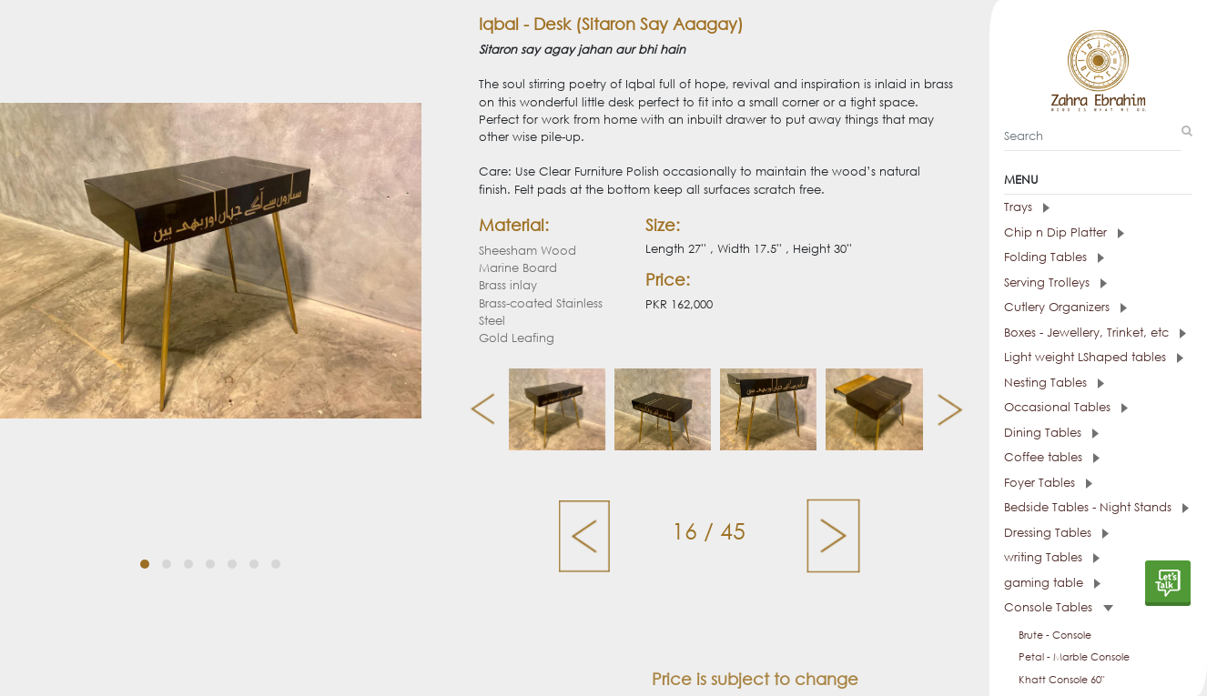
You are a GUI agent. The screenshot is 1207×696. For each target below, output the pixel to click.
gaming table (1052, 582)
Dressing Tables (1056, 532)
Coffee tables (1052, 457)
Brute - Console (1055, 635)
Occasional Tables (1066, 407)
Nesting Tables (1054, 382)
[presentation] (475, 409)
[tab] (1098, 207)
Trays (1027, 207)
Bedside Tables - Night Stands (1096, 507)
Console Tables (1058, 607)
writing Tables (1052, 557)
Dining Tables (1051, 432)
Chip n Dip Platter (1064, 232)
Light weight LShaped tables (1093, 357)
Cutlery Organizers (1065, 307)
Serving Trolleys (1055, 282)
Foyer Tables (1048, 482)
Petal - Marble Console (1074, 657)
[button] (145, 543)
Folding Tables (1054, 257)
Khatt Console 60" (1061, 679)
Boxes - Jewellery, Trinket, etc (1095, 332)
